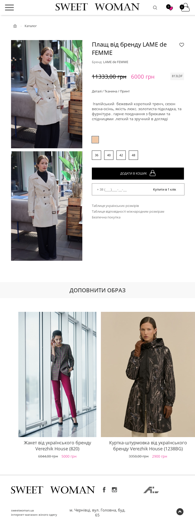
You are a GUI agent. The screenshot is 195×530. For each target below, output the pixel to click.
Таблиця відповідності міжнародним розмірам (128, 211)
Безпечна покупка (106, 217)
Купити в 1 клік (164, 189)
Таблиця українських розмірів (115, 205)
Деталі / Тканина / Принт (111, 91)
